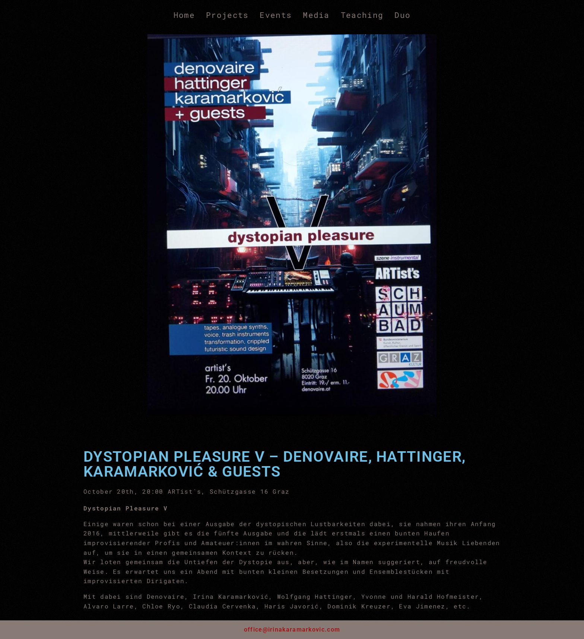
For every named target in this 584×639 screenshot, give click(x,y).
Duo (402, 15)
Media (316, 15)
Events (276, 15)
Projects (227, 15)
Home (184, 15)
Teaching (362, 15)
